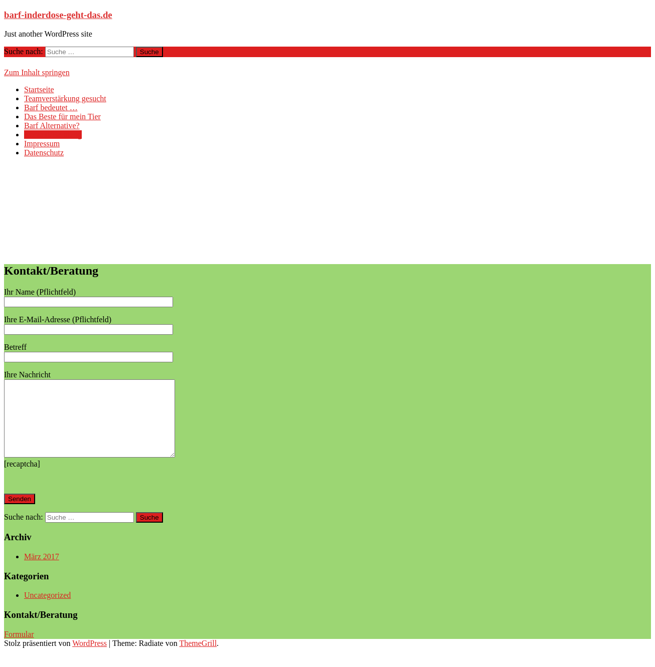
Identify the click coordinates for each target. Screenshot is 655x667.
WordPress (89, 658)
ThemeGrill (198, 658)
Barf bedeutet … (51, 107)
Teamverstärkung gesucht (65, 98)
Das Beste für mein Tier (62, 116)
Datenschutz (44, 152)
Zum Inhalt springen (37, 72)
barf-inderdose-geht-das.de (58, 15)
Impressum (42, 143)
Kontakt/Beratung (53, 134)
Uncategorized (47, 610)
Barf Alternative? (52, 125)
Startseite (39, 89)
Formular (19, 649)
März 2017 (41, 571)
